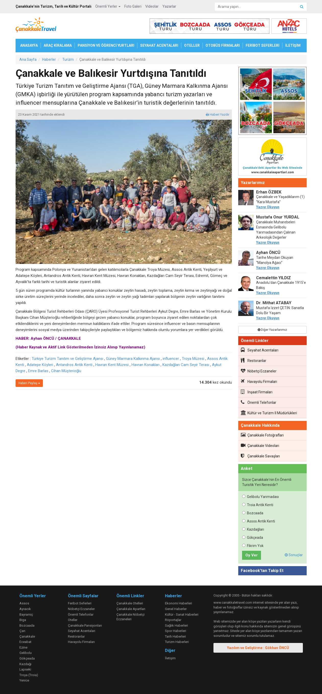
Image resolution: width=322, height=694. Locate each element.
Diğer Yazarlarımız (272, 330)
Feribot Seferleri (79, 603)
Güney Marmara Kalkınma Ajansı (133, 358)
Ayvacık (25, 609)
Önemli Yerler (108, 6)
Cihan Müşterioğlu (66, 371)
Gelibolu (25, 653)
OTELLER (192, 45)
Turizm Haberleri (177, 642)
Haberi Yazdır (217, 114)
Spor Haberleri (175, 631)
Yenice (24, 680)
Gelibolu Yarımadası (260, 497)
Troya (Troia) (28, 675)
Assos (24, 603)
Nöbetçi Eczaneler (259, 371)
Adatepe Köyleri (40, 364)
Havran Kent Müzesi (112, 364)
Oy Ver (251, 555)
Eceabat (25, 642)
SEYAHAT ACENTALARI (159, 45)
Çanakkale (27, 636)
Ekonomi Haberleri (178, 603)
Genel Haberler (176, 609)
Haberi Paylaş (29, 383)
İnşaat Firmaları (256, 391)
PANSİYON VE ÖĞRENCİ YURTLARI (106, 45)
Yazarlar (169, 6)
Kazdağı (25, 664)
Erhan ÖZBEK (268, 192)
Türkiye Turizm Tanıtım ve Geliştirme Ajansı (67, 358)
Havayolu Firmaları (259, 381)
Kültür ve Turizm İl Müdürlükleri (269, 412)
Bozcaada (252, 513)
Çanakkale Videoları (260, 445)
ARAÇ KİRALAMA (58, 45)
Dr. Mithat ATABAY (273, 302)
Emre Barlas (38, 371)
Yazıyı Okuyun (267, 207)
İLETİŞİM (293, 45)
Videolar (152, 6)
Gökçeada (252, 537)
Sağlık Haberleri (176, 625)
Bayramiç (26, 614)
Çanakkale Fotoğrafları (262, 435)
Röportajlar (173, 620)
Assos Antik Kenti (258, 521)
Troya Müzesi (193, 358)
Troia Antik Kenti (257, 505)
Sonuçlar (294, 555)
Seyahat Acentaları (259, 350)
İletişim (170, 658)
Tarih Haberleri (175, 636)
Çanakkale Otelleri (129, 603)
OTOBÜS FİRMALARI (223, 45)
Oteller (72, 620)
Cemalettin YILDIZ (273, 277)
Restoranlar (253, 360)
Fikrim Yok (253, 546)
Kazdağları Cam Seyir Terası (185, 364)
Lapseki (25, 669)
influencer (171, 358)
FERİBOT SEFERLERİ (262, 45)
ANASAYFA (29, 45)
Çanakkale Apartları (130, 609)
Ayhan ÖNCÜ (268, 252)
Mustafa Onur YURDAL (277, 217)
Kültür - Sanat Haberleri (181, 614)
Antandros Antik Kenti (74, 364)
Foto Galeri (132, 6)
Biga (22, 620)
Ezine (23, 647)
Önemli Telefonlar (258, 402)
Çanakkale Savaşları (260, 456)
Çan (22, 631)
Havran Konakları (146, 364)
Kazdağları (253, 529)
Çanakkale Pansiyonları (85, 625)
